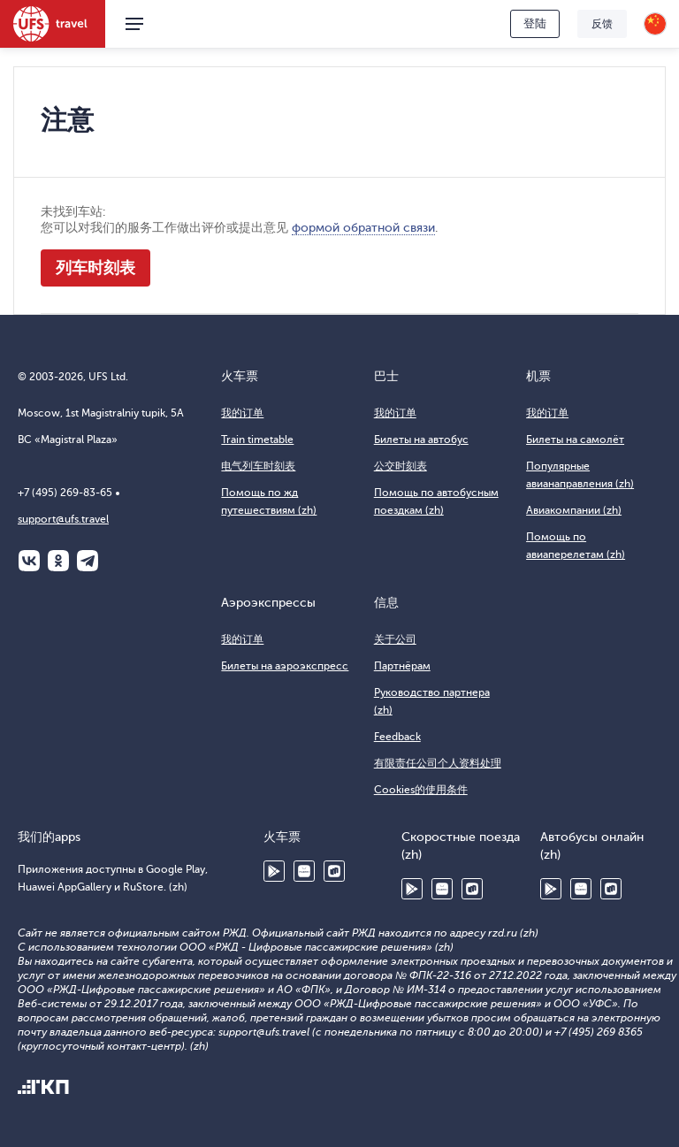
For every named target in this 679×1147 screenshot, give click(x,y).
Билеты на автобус (421, 439)
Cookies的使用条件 (421, 790)
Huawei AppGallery (304, 871)
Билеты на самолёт (575, 439)
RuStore (334, 871)
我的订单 (242, 413)
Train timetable (257, 439)
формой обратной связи (363, 227)
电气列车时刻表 (258, 466)
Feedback (397, 736)
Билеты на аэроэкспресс (284, 666)
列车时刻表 (95, 268)
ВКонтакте (29, 560)
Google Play (274, 871)
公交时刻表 (400, 466)
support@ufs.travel (63, 519)
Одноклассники (58, 560)
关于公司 (395, 639)
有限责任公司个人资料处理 (437, 763)
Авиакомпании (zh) (574, 510)
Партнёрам (402, 666)
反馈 (602, 24)
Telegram (87, 560)
